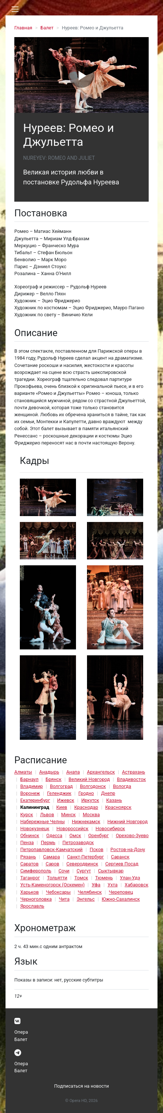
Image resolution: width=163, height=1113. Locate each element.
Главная (23, 27)
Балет (46, 27)
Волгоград (61, 786)
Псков (96, 849)
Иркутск (90, 800)
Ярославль (32, 906)
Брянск (53, 779)
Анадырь (49, 772)
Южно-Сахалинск (121, 899)
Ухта (112, 884)
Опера (21, 1032)
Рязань (28, 857)
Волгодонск (93, 786)
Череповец (121, 892)
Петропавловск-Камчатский (51, 849)
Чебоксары (58, 892)
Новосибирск (110, 828)
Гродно (86, 793)
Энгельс (86, 899)
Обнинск (29, 835)
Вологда (122, 786)
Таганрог (30, 877)
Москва (91, 814)
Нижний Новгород (127, 821)
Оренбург (98, 835)
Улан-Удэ (130, 877)
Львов (47, 814)
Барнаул (29, 779)
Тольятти (57, 877)
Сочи (63, 871)
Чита (64, 899)
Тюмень (104, 877)
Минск (68, 814)
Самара (51, 857)
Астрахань (133, 772)
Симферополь (35, 871)
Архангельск (101, 772)
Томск (81, 877)
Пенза (27, 842)
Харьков (29, 892)
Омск (75, 835)
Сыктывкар (111, 871)
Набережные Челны (42, 821)
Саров (52, 864)
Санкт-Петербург (85, 857)
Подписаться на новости (81, 1086)
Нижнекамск (86, 821)
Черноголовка (36, 899)
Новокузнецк (34, 828)
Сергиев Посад (121, 864)
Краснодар (86, 807)
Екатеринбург (35, 800)
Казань (114, 800)
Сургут (83, 871)
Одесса (54, 835)
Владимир (31, 786)
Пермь (48, 842)
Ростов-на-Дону (128, 849)
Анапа (73, 772)
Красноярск (118, 807)
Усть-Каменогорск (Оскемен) (52, 884)
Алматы (23, 772)
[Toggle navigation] (15, 9)
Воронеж (30, 793)
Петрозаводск (78, 842)
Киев (61, 807)
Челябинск (90, 892)
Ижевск (66, 800)
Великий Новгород (89, 779)
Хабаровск (136, 884)
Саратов (29, 864)
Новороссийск (72, 828)
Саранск (120, 857)
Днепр (108, 793)
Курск (26, 814)
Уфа (96, 884)
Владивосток (131, 779)
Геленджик (59, 793)
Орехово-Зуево (132, 835)
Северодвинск (82, 864)
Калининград (34, 807)
